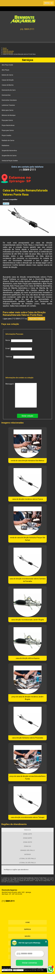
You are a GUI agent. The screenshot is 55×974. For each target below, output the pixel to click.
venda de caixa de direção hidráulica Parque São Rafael (27, 539)
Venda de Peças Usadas (10, 160)
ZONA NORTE (27, 838)
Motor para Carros (8, 110)
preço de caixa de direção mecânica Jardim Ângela (27, 698)
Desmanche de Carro (9, 90)
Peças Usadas (7, 135)
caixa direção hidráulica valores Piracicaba (27, 738)
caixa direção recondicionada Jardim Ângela (27, 620)
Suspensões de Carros (9, 155)
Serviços (27, 60)
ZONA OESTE (27, 842)
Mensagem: (21, 395)
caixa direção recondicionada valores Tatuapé (27, 817)
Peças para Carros (8, 130)
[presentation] (20, 366)
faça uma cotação (36, 319)
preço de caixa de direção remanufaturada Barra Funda (27, 777)
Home (27, 922)
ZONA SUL (27, 846)
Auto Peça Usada (7, 65)
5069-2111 (29, 29)
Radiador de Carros (8, 140)
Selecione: (27, 830)
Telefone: (20, 357)
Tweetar (6, 203)
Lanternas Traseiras (8, 105)
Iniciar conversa (29, 963)
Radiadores (6, 145)
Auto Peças (6, 70)
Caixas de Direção (8, 80)
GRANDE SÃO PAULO (27, 850)
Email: (18, 349)
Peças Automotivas (8, 125)
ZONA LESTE (27, 834)
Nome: (18, 340)
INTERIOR (27, 854)
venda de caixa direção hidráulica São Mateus (27, 461)
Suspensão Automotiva (9, 150)
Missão (27, 936)
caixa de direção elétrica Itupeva (27, 658)
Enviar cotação (27, 416)
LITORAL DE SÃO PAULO (27, 858)
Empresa (27, 929)
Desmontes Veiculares (9, 100)
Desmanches (6, 95)
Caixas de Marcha (8, 85)
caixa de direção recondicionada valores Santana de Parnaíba (28, 580)
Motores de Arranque (9, 115)
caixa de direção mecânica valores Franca (27, 499)
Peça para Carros (7, 120)
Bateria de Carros (7, 75)
